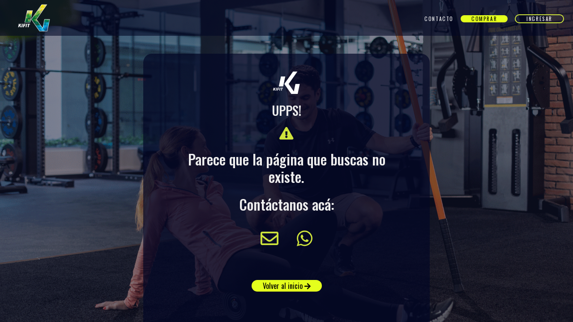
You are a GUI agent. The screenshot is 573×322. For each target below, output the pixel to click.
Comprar (484, 18)
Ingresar (539, 18)
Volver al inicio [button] (287, 285)
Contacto (438, 18)
